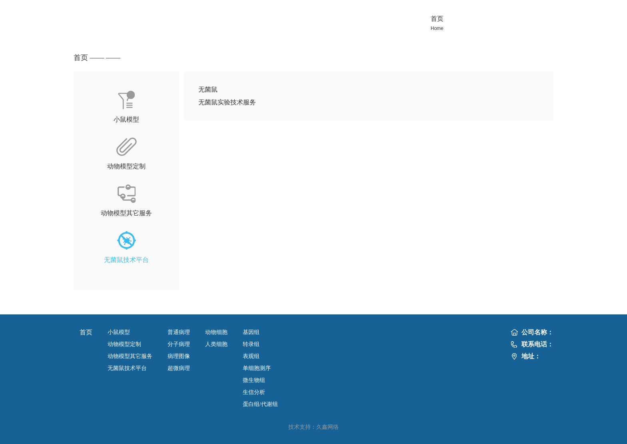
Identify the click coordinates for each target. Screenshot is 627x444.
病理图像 (179, 356)
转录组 (251, 344)
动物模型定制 (124, 344)
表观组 (251, 356)
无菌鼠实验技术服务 (227, 102)
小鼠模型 (119, 332)
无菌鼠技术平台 (127, 368)
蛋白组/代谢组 (260, 404)
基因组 (251, 332)
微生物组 (254, 380)
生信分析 (254, 392)
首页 (81, 58)
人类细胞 (216, 344)
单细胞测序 (257, 368)
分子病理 (179, 344)
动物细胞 (216, 332)
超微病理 (179, 368)
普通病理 (179, 332)
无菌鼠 (208, 89)
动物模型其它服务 (130, 356)
